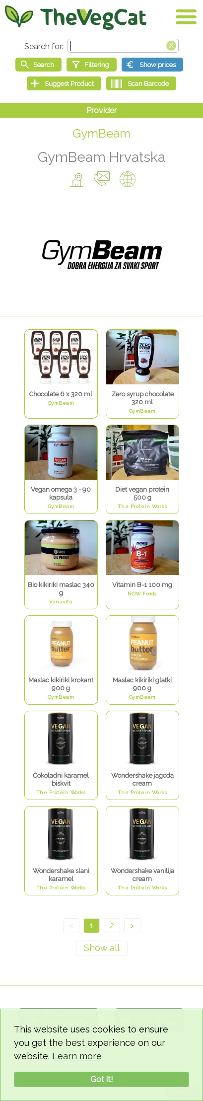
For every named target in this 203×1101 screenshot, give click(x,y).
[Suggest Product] (64, 83)
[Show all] (102, 948)
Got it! (101, 1079)
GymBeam (101, 133)
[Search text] (123, 46)
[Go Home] (75, 17)
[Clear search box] (171, 45)
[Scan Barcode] (141, 83)
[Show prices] (152, 65)
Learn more (77, 1056)
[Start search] (38, 65)
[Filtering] (92, 65)
